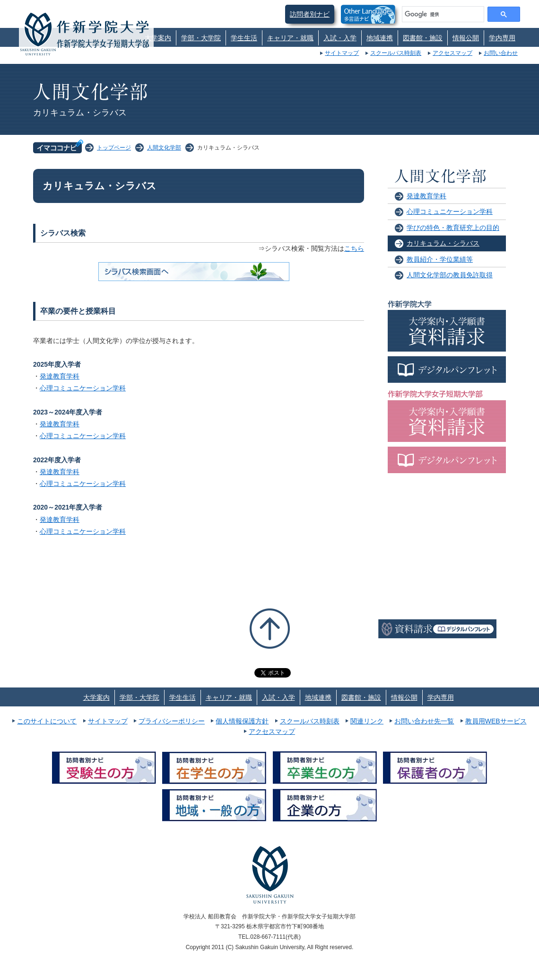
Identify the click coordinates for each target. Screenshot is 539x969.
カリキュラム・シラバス (443, 243)
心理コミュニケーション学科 (83, 388)
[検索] (442, 14)
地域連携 (379, 38)
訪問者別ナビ (310, 14)
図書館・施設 (423, 38)
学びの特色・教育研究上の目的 (453, 227)
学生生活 (244, 38)
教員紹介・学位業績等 (440, 259)
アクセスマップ (452, 53)
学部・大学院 (201, 38)
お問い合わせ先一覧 (424, 721)
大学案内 (158, 38)
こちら (354, 248)
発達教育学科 (59, 376)
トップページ (114, 147)
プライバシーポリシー (172, 721)
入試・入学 (339, 38)
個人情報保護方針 (242, 721)
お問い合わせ (501, 53)
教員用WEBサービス (496, 721)
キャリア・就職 (290, 38)
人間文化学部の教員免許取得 (450, 275)
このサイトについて (47, 721)
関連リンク (366, 721)
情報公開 (465, 38)
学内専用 (502, 38)
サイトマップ (342, 53)
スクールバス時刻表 (395, 53)
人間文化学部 (164, 147)
